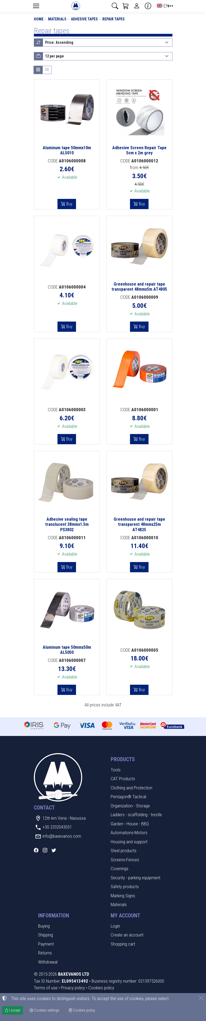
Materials (57, 19)
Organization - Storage (130, 805)
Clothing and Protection (131, 787)
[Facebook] (36, 850)
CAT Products (123, 778)
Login (115, 926)
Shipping (45, 935)
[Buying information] (148, 6)
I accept (12, 1010)
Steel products (123, 850)
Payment (46, 944)
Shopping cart (123, 944)
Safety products (125, 886)
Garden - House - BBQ (130, 823)
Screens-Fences (125, 859)
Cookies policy (101, 987)
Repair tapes (113, 19)
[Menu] (36, 6)
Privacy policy (73, 987)
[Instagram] (45, 850)
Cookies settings (44, 1010)
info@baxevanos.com (61, 836)
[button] (115, 6)
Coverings (119, 868)
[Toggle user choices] (136, 6)
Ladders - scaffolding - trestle (136, 814)
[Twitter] (54, 850)
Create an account (127, 935)
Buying (44, 926)
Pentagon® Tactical (128, 796)
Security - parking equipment (135, 877)
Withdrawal (47, 962)
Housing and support (129, 841)
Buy (69, 203)
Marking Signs (123, 895)
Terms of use (45, 987)
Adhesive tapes (84, 19)
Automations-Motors (129, 832)
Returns (45, 953)
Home (39, 19)
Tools (116, 769)
